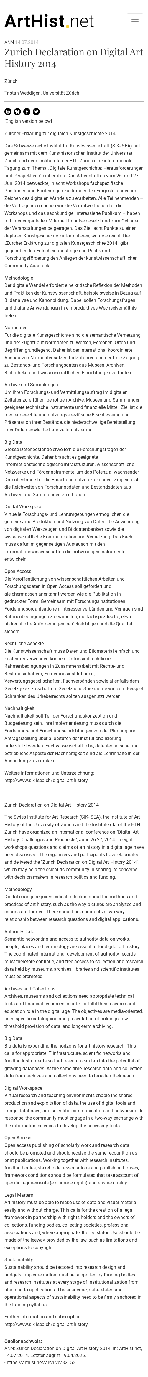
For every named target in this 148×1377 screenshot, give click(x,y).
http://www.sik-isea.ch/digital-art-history (46, 780)
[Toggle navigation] (135, 19)
